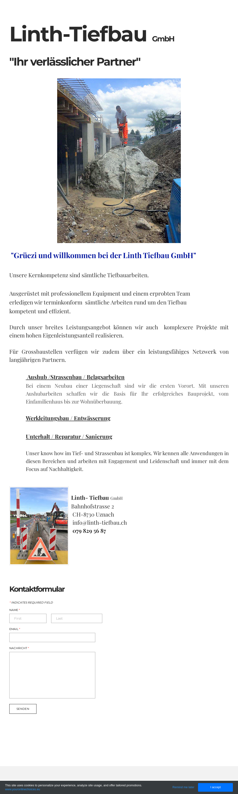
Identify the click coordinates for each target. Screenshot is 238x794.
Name (14, 610)
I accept (215, 787)
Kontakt (215, 10)
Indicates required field (31, 602)
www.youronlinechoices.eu (22, 789)
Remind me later (183, 787)
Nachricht (19, 648)
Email (14, 629)
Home (127, 10)
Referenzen (185, 10)
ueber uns (153, 10)
